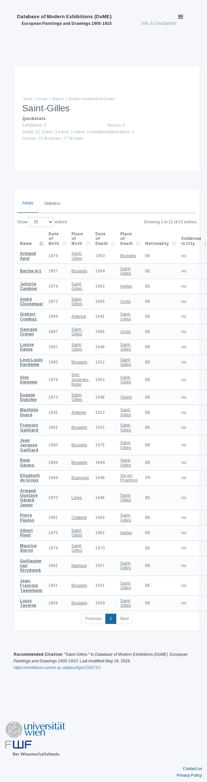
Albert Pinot (26, 532)
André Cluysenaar (31, 301)
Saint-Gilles (76, 255)
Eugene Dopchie (28, 397)
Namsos (79, 565)
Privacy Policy (189, 775)
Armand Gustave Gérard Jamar (29, 497)
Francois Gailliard (29, 427)
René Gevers (27, 462)
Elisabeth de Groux (30, 477)
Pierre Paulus (27, 517)
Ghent (126, 397)
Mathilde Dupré (29, 412)
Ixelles (126, 286)
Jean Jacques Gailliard (29, 445)
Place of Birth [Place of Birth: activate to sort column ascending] (77, 239)
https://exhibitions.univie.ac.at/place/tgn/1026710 (57, 667)
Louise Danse (27, 347)
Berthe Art (30, 271)
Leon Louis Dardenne (31, 362)
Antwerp (78, 316)
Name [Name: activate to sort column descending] (26, 243)
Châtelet (79, 517)
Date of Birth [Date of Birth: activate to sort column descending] (54, 239)
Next (124, 618)
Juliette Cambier (28, 286)
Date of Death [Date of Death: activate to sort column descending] (101, 239)
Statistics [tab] (52, 203)
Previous (93, 618)
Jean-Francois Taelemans (31, 586)
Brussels (128, 255)
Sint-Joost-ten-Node (80, 379)
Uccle (125, 301)
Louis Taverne (28, 603)
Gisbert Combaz (28, 316)
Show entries (42, 222)
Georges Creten (28, 331)
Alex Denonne (28, 379)
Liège (76, 497)
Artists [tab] (27, 203)
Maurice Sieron (28, 548)
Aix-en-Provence (129, 477)
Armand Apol (28, 255)
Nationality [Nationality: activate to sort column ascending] (157, 243)
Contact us (192, 768)
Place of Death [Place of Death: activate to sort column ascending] (126, 239)
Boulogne (80, 477)
